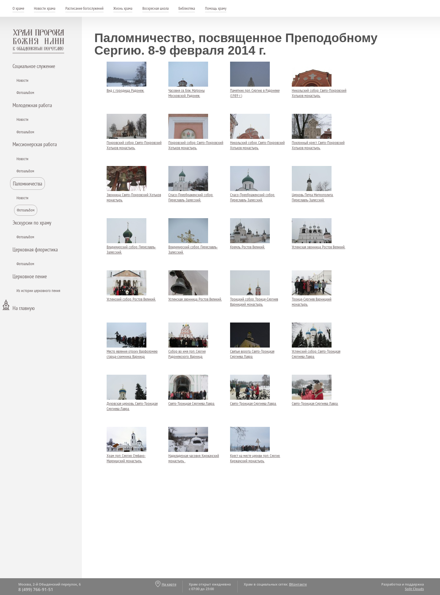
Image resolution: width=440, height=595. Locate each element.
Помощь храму (215, 8)
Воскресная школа (155, 8)
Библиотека (186, 8)
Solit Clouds (414, 588)
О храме (18, 8)
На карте (169, 584)
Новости (22, 80)
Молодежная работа (32, 105)
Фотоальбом (25, 92)
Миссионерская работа (35, 144)
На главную (24, 308)
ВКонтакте (298, 584)
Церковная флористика (35, 249)
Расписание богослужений (84, 8)
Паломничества (27, 183)
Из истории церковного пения (38, 290)
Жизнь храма (122, 8)
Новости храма (44, 8)
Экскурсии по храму (32, 222)
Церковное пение (30, 276)
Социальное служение (34, 66)
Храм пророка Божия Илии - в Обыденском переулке (38, 41)
